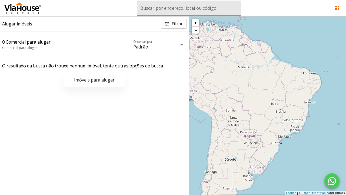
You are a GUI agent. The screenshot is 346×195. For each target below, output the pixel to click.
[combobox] (189, 8)
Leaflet (291, 193)
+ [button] (195, 23)
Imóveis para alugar (94, 80)
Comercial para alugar (19, 48)
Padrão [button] (140, 47)
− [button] (195, 30)
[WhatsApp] (332, 180)
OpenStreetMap (314, 193)
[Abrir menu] (336, 8)
